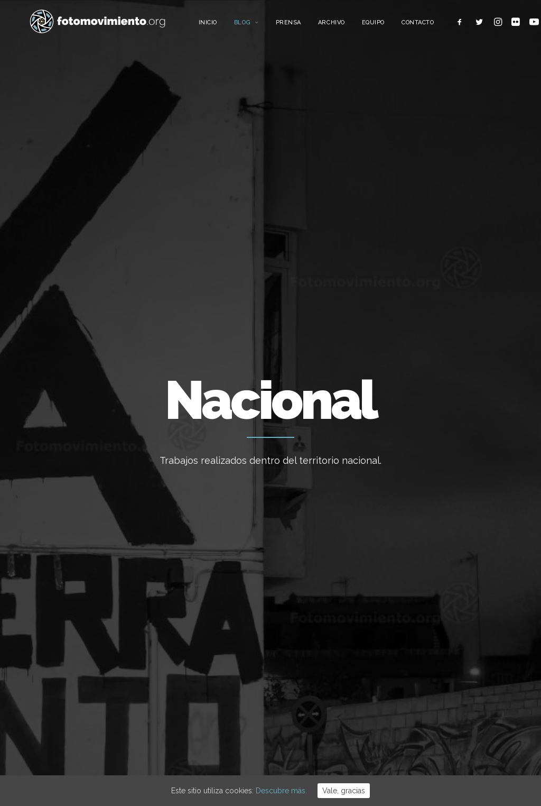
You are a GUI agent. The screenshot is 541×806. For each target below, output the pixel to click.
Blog (263, 25)
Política (434, 623)
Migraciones (442, 607)
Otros (431, 720)
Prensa (306, 25)
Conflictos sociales (454, 639)
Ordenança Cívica (311, 542)
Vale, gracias (343, 790)
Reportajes (440, 704)
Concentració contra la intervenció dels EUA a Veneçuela (321, 695)
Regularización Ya (311, 570)
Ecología (436, 542)
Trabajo (434, 558)
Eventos (435, 671)
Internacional (444, 591)
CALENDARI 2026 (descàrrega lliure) (332, 606)
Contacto (435, 25)
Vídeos (433, 687)
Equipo (390, 25)
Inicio (225, 25)
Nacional (436, 575)
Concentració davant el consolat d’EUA (322, 647)
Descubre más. (281, 790)
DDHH (431, 655)
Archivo (348, 25)
